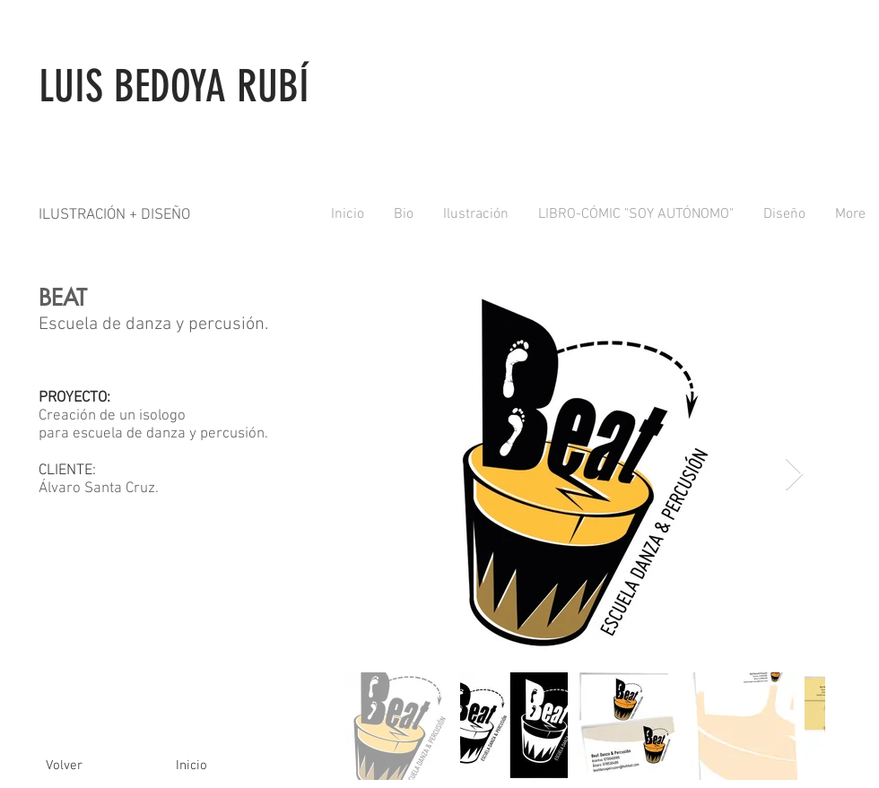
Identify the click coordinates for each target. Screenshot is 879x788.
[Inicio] (191, 766)
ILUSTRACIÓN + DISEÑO (114, 215)
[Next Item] (794, 474)
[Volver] (63, 766)
